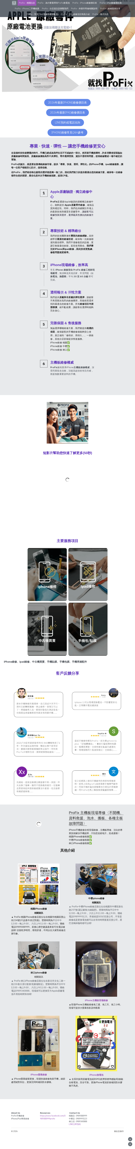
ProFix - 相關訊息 (27, 3)
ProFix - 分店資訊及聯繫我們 (55, 8)
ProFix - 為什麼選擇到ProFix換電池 (54, 3)
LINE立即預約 (75, 1124)
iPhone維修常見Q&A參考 (67, 132)
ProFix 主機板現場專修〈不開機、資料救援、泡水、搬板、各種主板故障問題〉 (96, 818)
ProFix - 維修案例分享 (110, 8)
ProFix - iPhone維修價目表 (84, 3)
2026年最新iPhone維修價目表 (67, 102)
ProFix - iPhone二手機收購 (27, 8)
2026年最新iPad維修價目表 (67, 112)
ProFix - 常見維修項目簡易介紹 (75, 14)
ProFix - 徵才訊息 (100, 14)
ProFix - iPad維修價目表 (111, 3)
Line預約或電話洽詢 (67, 122)
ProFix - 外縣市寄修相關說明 (84, 8)
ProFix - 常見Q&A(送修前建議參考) (42, 14)
